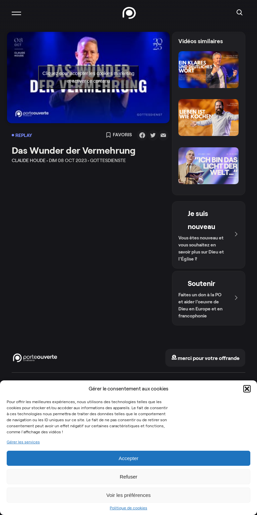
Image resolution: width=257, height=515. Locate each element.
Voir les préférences (128, 495)
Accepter (128, 458)
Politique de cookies (128, 508)
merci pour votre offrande (205, 358)
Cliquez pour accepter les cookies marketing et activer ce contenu (88, 77)
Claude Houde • (30, 160)
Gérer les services (23, 442)
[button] (247, 388)
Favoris (119, 135)
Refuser (129, 477)
